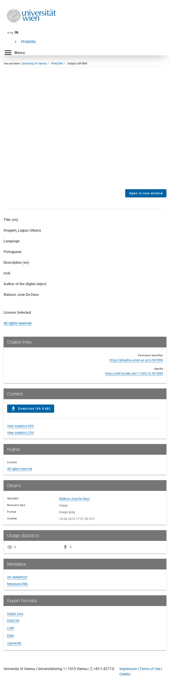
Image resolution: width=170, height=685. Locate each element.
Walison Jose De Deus (74, 498)
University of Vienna (34, 63)
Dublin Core (15, 614)
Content (85, 130)
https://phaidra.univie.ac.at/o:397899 (136, 360)
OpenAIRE (14, 643)
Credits (124, 674)
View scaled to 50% (20, 426)
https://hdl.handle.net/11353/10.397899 (134, 373)
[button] (14, 52)
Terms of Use (150, 669)
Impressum (128, 669)
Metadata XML (17, 584)
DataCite (13, 620)
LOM (10, 628)
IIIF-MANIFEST (17, 577)
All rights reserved (17, 323)
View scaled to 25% (20, 432)
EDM (10, 635)
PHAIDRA (28, 42)
